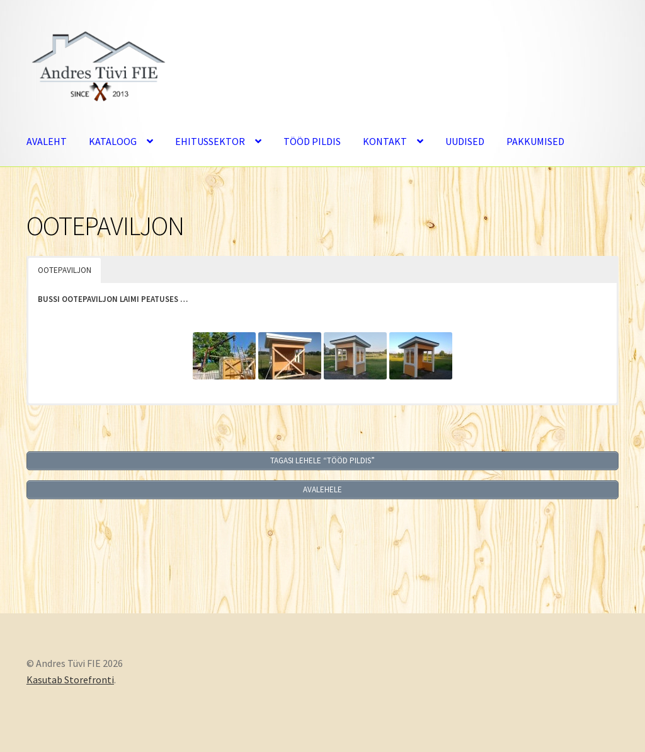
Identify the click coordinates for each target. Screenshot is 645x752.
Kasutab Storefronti (70, 679)
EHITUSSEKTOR (210, 141)
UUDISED (464, 141)
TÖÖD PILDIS (312, 141)
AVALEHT (46, 141)
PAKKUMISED (535, 141)
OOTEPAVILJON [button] (64, 270)
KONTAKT (385, 141)
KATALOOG (113, 141)
